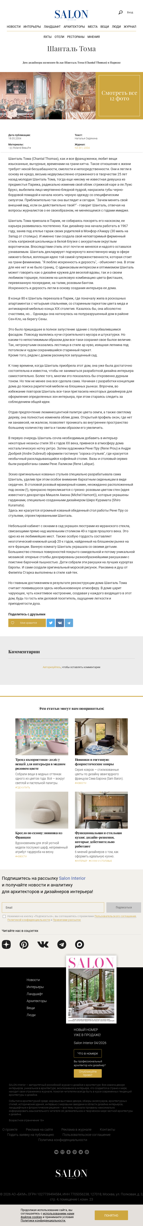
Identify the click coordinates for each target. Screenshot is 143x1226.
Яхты (47, 37)
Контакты (107, 1129)
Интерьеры (32, 26)
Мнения (94, 37)
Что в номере (88, 1053)
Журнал (130, 26)
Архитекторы (74, 26)
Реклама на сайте (39, 1129)
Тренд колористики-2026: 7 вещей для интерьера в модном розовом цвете (40, 764)
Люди (116, 26)
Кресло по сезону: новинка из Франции (38, 835)
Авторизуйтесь (52, 667)
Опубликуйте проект (88, 1073)
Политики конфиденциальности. (43, 1220)
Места (92, 26)
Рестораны (76, 37)
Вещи (104, 26)
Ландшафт (52, 26)
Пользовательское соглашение (86, 1135)
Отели (59, 37)
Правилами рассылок (67, 919)
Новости (14, 26)
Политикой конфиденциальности (28, 919)
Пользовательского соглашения (115, 916)
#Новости (80, 783)
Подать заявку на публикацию (30, 1135)
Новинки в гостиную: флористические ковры (94, 761)
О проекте (9, 1129)
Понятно (111, 1215)
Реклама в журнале (76, 1129)
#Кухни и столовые (100, 861)
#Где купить (22, 787)
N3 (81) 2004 (82, 147)
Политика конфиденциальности (62, 1140)
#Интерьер (81, 861)
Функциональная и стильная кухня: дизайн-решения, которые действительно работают (98, 839)
